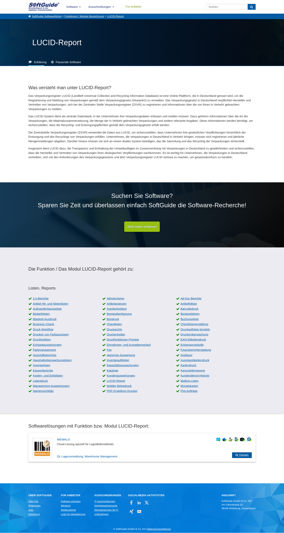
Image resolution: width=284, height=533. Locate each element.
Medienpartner (68, 510)
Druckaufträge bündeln (195, 329)
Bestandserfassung (119, 314)
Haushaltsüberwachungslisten (52, 360)
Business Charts (43, 324)
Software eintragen (71, 501)
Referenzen (34, 506)
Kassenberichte (43, 370)
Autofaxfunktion (117, 309)
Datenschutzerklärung (159, 529)
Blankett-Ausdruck (45, 319)
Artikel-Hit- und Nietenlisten (50, 303)
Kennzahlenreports (193, 370)
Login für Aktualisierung (73, 514)
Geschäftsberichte (44, 355)
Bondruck (113, 319)
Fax (109, 350)
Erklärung (40, 62)
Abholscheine (115, 298)
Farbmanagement (44, 350)
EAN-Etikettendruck (193, 339)
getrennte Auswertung (121, 355)
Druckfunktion (42, 339)
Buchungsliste (190, 319)
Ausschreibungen (99, 6)
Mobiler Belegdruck (119, 386)
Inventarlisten (41, 365)
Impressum (34, 514)
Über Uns (33, 501)
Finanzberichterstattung (196, 350)
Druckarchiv (114, 329)
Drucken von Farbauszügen (51, 334)
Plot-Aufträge (189, 391)
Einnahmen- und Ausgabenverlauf (129, 345)
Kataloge (112, 370)
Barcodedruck (190, 309)
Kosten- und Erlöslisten (48, 375)
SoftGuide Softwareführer (46, 16)
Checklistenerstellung (194, 324)
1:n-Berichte (41, 298)
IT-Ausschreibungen (104, 501)
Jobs (30, 510)
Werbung (65, 506)
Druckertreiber (116, 334)
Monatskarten (189, 386)
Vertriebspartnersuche (105, 506)
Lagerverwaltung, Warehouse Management (89, 456)
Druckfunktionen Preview (123, 339)
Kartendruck (188, 365)
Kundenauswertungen (121, 375)
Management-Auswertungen (51, 386)
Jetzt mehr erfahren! (142, 226)
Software (72, 6)
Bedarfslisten (41, 314)
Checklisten (114, 324)
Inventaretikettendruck (195, 360)
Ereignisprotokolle (192, 345)
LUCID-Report (115, 16)
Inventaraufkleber (118, 360)
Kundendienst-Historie (195, 375)
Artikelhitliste (189, 303)
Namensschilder (43, 391)
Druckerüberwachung (194, 334)
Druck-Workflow (43, 329)
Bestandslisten (190, 314)
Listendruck (40, 381)
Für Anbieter (134, 6)
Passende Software (68, 62)
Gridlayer (186, 355)
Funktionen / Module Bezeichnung (84, 16)
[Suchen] (252, 7)
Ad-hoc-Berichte (191, 298)
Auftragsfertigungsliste (47, 309)
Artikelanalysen (117, 303)
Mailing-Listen (190, 381)
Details (244, 455)
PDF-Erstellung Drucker (122, 391)
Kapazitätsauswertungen (123, 365)
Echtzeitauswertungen (47, 345)
